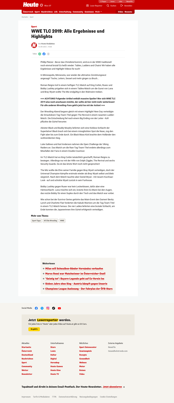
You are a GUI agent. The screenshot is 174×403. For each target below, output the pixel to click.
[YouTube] (59, 308)
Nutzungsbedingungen (89, 397)
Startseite (25, 17)
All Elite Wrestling (50, 221)
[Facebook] (44, 54)
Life (56, 12)
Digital (53, 359)
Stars (53, 347)
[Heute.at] (31, 4)
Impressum (26, 397)
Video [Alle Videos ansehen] (120, 12)
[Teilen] (48, 54)
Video (81, 374)
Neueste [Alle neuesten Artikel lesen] (128, 12)
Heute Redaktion (48, 44)
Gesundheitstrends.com (117, 351)
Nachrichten (47, 12)
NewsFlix (112, 347)
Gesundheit (84, 359)
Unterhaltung (65, 12)
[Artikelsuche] (111, 5)
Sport (37, 12)
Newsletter (27, 374)
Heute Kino (55, 370)
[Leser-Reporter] (94, 5)
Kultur (53, 355)
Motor (82, 366)
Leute (53, 351)
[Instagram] (47, 308)
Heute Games (56, 366)
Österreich (28, 12)
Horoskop (54, 362)
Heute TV (54, 374)
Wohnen (83, 362)
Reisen (82, 370)
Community (78, 12)
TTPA (54, 397)
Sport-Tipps (36, 221)
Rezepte (83, 355)
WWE (62, 221)
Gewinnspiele (85, 351)
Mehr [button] (97, 12)
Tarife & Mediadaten (41, 397)
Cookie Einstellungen (108, 397)
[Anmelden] (126, 5)
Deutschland (27, 355)
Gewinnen (89, 12)
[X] (42, 308)
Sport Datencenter (87, 347)
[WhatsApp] (39, 54)
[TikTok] (53, 308)
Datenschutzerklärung (68, 397)
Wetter (25, 370)
